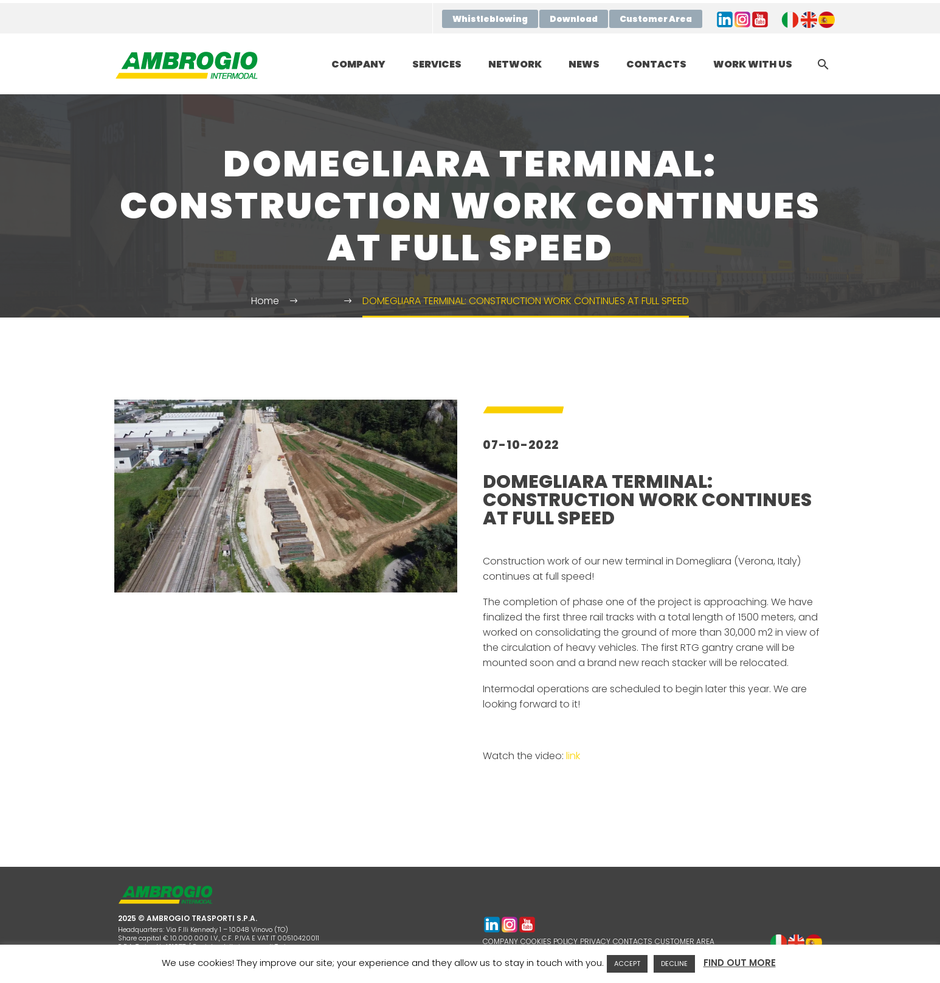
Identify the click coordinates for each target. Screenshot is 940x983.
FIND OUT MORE (739, 962)
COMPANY (358, 64)
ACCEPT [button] (627, 963)
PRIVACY (595, 941)
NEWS (584, 64)
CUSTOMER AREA (684, 941)
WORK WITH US (752, 64)
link (573, 756)
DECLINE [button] (674, 963)
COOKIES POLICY (549, 941)
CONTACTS (656, 64)
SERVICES (436, 64)
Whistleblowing (490, 19)
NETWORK (515, 64)
